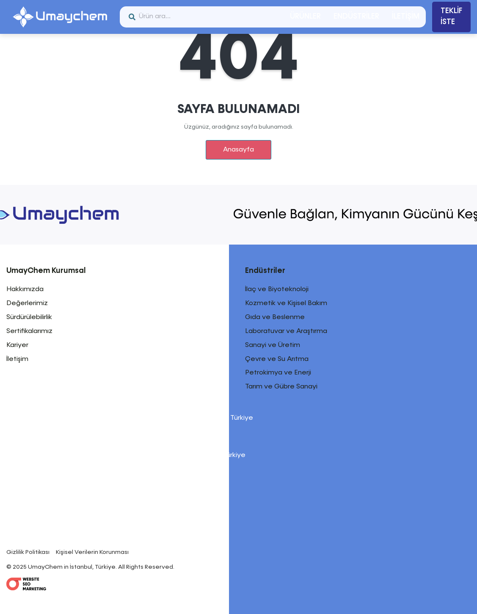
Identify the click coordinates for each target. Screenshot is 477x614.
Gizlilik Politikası (28, 552)
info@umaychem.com (87, 540)
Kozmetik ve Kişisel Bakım (286, 303)
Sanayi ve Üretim (272, 345)
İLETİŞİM (405, 16)
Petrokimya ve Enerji (278, 372)
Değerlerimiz (27, 303)
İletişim (17, 359)
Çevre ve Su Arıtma (277, 359)
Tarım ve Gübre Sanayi (281, 386)
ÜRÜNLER (305, 16)
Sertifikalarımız (29, 331)
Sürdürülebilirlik (29, 317)
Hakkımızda (25, 289)
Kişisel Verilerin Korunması (92, 552)
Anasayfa (238, 149)
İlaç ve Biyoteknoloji (277, 289)
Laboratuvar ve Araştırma (286, 331)
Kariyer (17, 345)
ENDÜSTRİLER (356, 16)
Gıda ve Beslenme (275, 317)
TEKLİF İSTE (451, 16)
